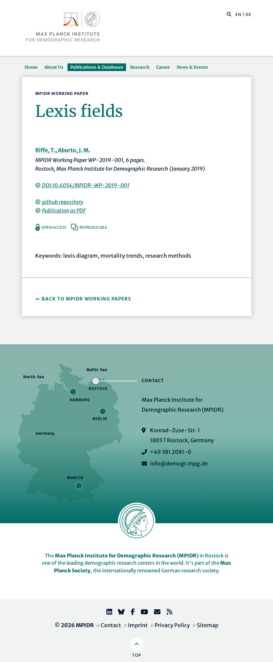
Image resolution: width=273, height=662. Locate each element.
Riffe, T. (45, 150)
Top (136, 655)
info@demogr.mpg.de (179, 463)
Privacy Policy (172, 625)
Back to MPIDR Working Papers (86, 299)
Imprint (138, 625)
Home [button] (31, 67)
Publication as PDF (64, 210)
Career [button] (163, 67)
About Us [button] (54, 67)
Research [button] (140, 67)
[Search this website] (225, 14)
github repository (62, 202)
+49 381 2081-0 (170, 452)
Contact (111, 625)
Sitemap (207, 625)
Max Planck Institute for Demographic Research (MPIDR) (127, 555)
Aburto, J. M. (74, 150)
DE (248, 14)
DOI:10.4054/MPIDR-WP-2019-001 (85, 185)
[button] (229, 14)
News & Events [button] (192, 67)
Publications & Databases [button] (96, 67)
